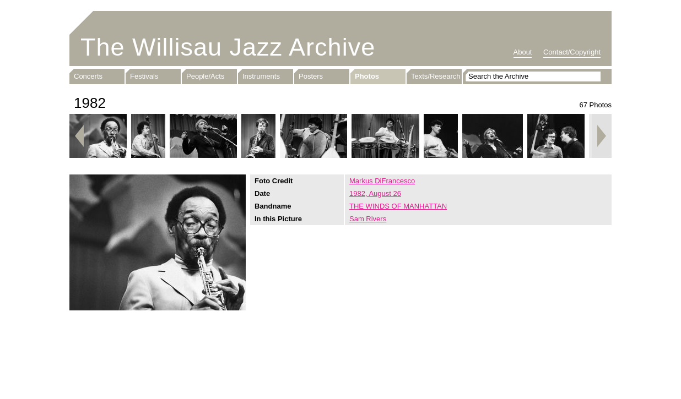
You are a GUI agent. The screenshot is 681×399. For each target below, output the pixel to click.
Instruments (261, 76)
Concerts (88, 76)
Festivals (144, 76)
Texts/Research (436, 76)
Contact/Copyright (572, 52)
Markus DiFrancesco (382, 181)
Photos (367, 76)
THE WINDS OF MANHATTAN (398, 206)
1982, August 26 (375, 193)
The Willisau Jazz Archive (227, 47)
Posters (311, 76)
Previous (79, 136)
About (523, 52)
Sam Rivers (367, 219)
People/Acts (205, 76)
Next (602, 136)
